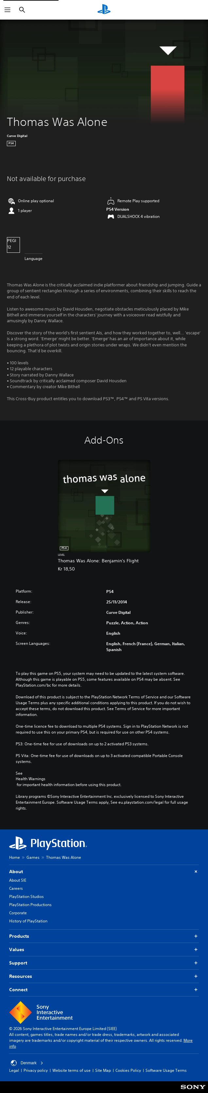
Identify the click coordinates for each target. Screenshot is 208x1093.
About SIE (17, 880)
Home (14, 857)
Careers (16, 888)
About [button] (104, 871)
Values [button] (104, 950)
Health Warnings (30, 779)
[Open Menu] (7, 10)
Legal (14, 1070)
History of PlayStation (28, 921)
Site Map (103, 1070)
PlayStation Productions (30, 904)
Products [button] (104, 936)
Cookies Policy (128, 1070)
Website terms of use (71, 1070)
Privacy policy (36, 1070)
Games (33, 857)
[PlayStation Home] (104, 10)
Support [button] (104, 963)
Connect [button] (104, 990)
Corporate (18, 913)
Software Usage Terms (166, 1070)
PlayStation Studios (26, 896)
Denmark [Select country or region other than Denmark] (27, 1063)
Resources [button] (104, 976)
